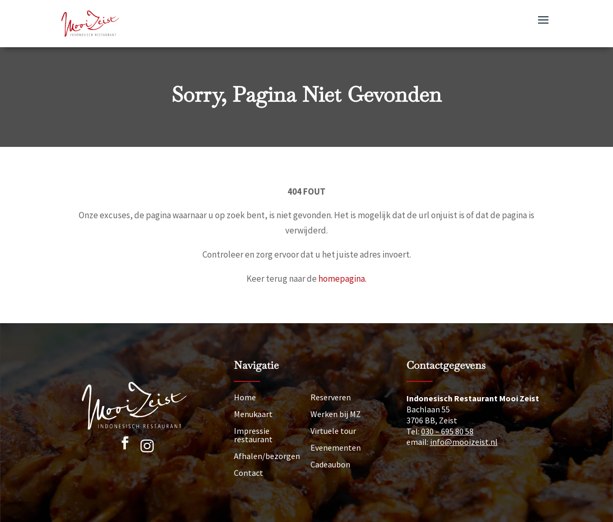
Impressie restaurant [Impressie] (253, 434)
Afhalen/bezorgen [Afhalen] (267, 456)
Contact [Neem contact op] (248, 472)
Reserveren (330, 397)
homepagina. (342, 278)
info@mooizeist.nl (464, 441)
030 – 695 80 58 (447, 431)
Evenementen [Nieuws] (335, 447)
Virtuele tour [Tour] (333, 430)
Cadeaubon (330, 464)
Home (245, 397)
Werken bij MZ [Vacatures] (335, 414)
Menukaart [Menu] (253, 414)
